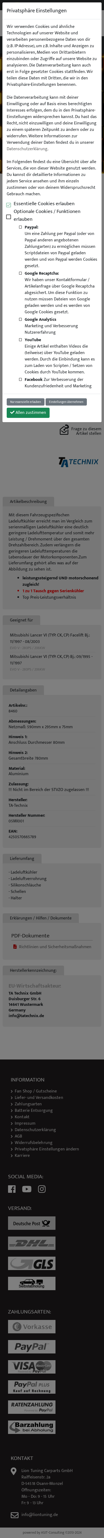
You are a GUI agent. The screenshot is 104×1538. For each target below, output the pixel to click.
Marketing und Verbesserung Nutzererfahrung (51, 326)
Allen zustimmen (28, 412)
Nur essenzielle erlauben (25, 401)
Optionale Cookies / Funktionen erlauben (47, 215)
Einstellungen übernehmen (66, 401)
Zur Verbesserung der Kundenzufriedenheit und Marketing (58, 382)
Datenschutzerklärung (27, 149)
